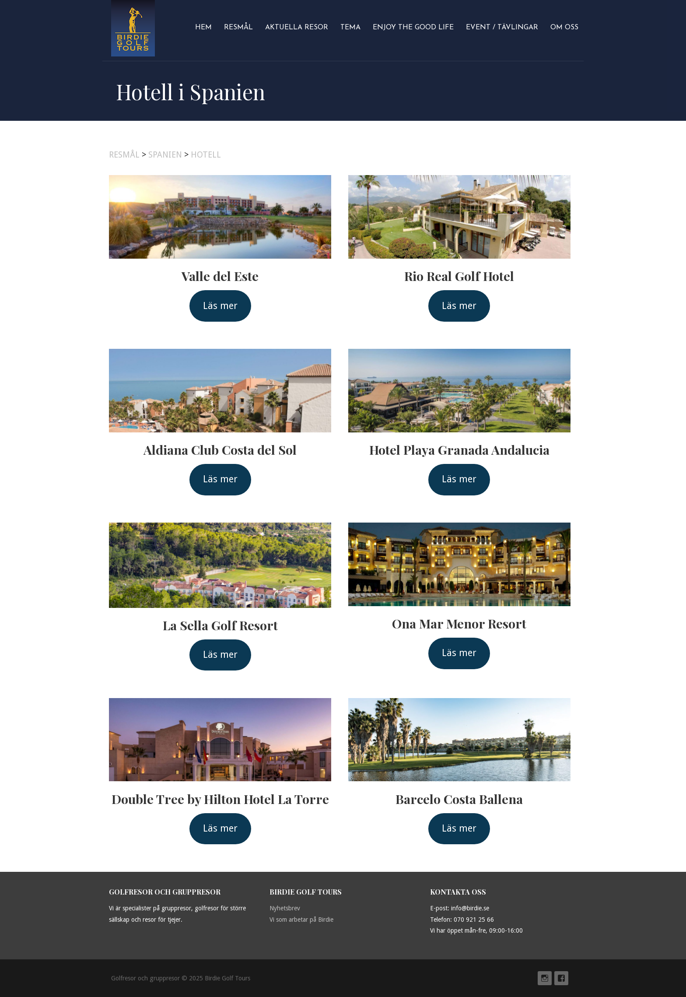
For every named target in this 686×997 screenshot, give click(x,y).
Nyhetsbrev (285, 908)
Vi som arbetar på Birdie (301, 919)
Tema (350, 27)
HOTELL (206, 155)
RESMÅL (124, 155)
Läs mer (220, 305)
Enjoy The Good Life (413, 27)
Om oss (564, 27)
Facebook (561, 978)
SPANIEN (165, 155)
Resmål (238, 27)
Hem (203, 27)
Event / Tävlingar (502, 27)
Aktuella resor (296, 27)
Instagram (545, 978)
